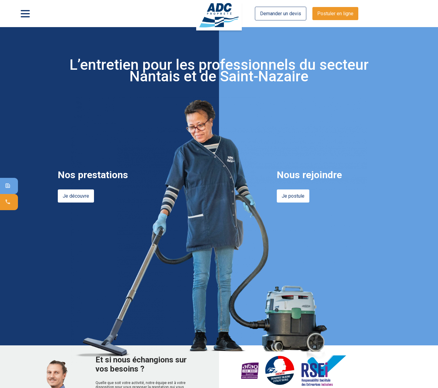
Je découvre (76, 196)
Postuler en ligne (335, 13)
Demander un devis (280, 13)
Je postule (293, 196)
